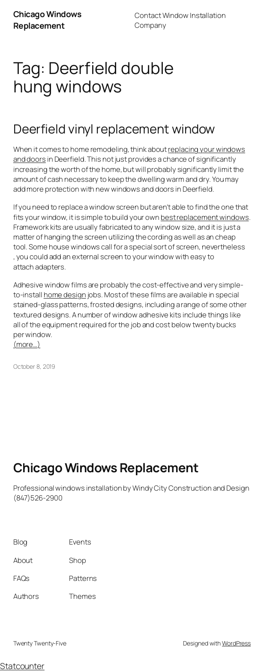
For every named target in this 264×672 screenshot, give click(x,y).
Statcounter (22, 666)
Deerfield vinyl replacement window (114, 129)
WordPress (236, 643)
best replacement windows (205, 217)
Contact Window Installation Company (180, 20)
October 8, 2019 (34, 366)
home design (65, 294)
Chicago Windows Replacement (47, 20)
